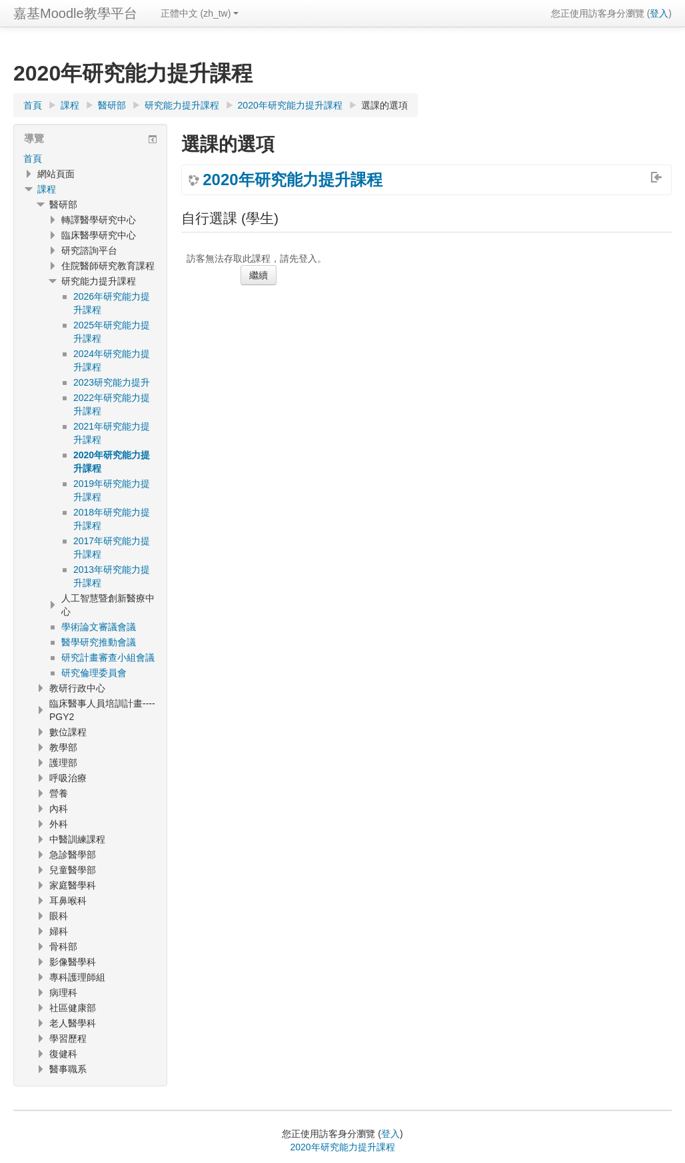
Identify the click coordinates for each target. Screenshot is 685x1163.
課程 (46, 189)
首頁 (32, 158)
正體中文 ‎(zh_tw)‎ (200, 13)
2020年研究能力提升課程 (292, 180)
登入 (659, 13)
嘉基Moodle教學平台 (75, 13)
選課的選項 (384, 105)
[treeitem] (90, 158)
